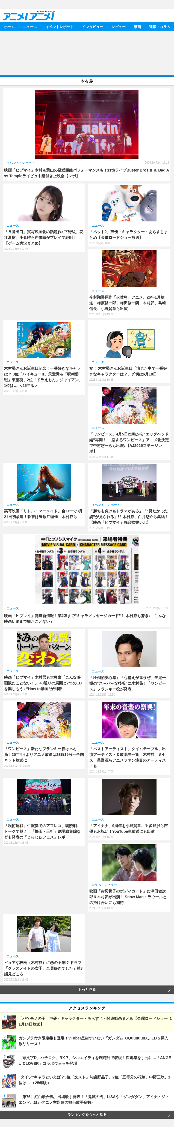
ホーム (9, 26)
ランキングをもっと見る (87, 1115)
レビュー (118, 26)
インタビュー (92, 26)
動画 (137, 26)
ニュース (30, 26)
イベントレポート (59, 26)
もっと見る (87, 989)
